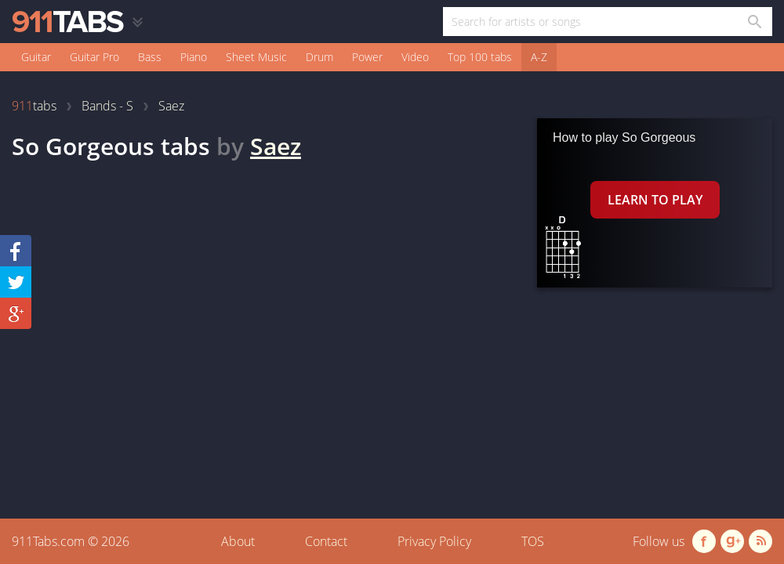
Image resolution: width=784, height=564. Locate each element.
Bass (150, 56)
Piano (193, 56)
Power (367, 56)
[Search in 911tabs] (753, 21)
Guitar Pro (94, 56)
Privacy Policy (434, 541)
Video (415, 56)
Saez (275, 146)
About (238, 541)
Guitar (36, 56)
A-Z (539, 56)
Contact (326, 541)
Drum (319, 56)
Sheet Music (256, 56)
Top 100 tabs (480, 56)
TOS (532, 541)
